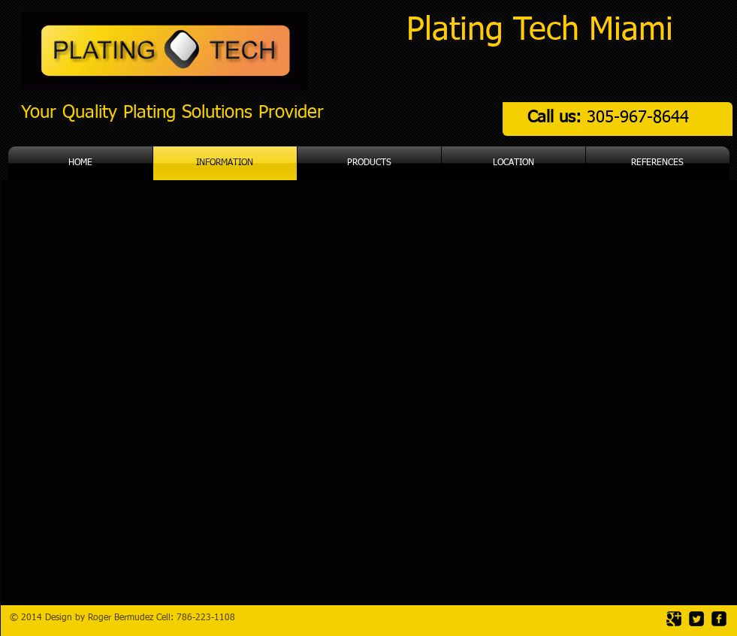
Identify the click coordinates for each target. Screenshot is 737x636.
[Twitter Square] (696, 618)
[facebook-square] (718, 618)
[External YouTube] (363, 437)
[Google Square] (673, 618)
